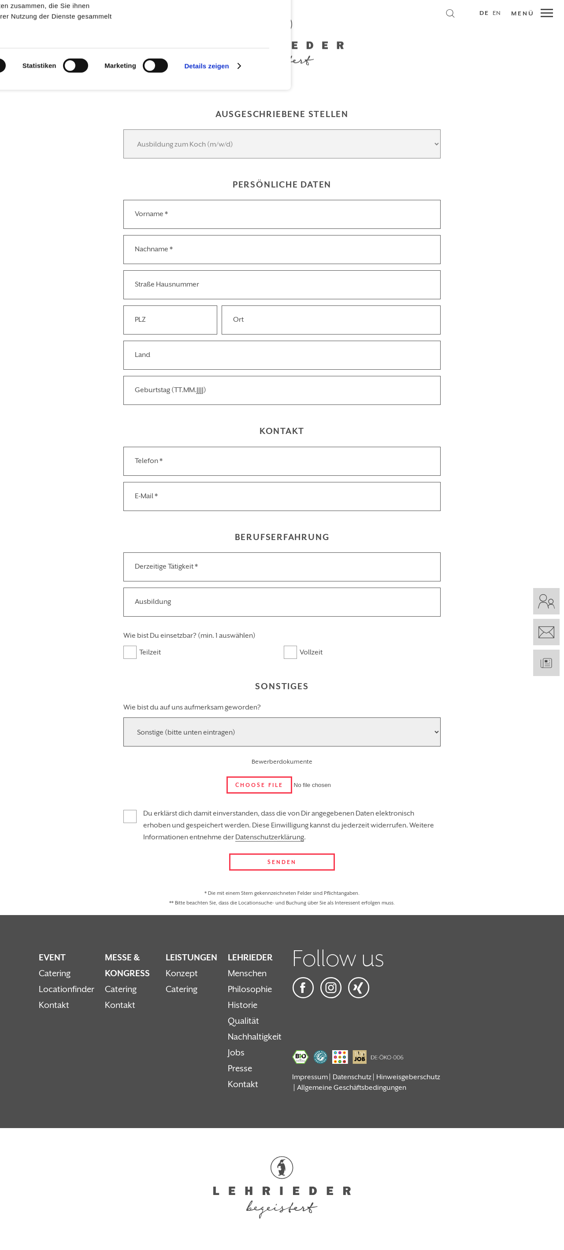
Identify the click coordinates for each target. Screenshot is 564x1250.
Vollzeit (311, 652)
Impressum (310, 1077)
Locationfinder (66, 989)
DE (484, 13)
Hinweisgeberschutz (408, 1077)
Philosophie (250, 989)
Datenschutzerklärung (269, 837)
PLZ (140, 320)
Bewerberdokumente (282, 761)
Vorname (151, 214)
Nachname (154, 249)
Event (52, 958)
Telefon (149, 461)
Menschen (247, 973)
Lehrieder (250, 958)
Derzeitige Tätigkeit (166, 566)
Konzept (182, 973)
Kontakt (54, 1005)
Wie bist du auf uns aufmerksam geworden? (192, 707)
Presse (240, 1069)
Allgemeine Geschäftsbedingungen (351, 1088)
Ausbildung (153, 602)
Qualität (243, 1021)
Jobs (236, 1053)
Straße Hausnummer (167, 284)
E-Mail (146, 496)
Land (142, 355)
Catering (54, 973)
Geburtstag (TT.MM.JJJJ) (170, 390)
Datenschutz (352, 1077)
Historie (242, 1005)
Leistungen (191, 958)
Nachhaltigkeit (255, 1037)
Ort (238, 320)
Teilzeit (150, 652)
